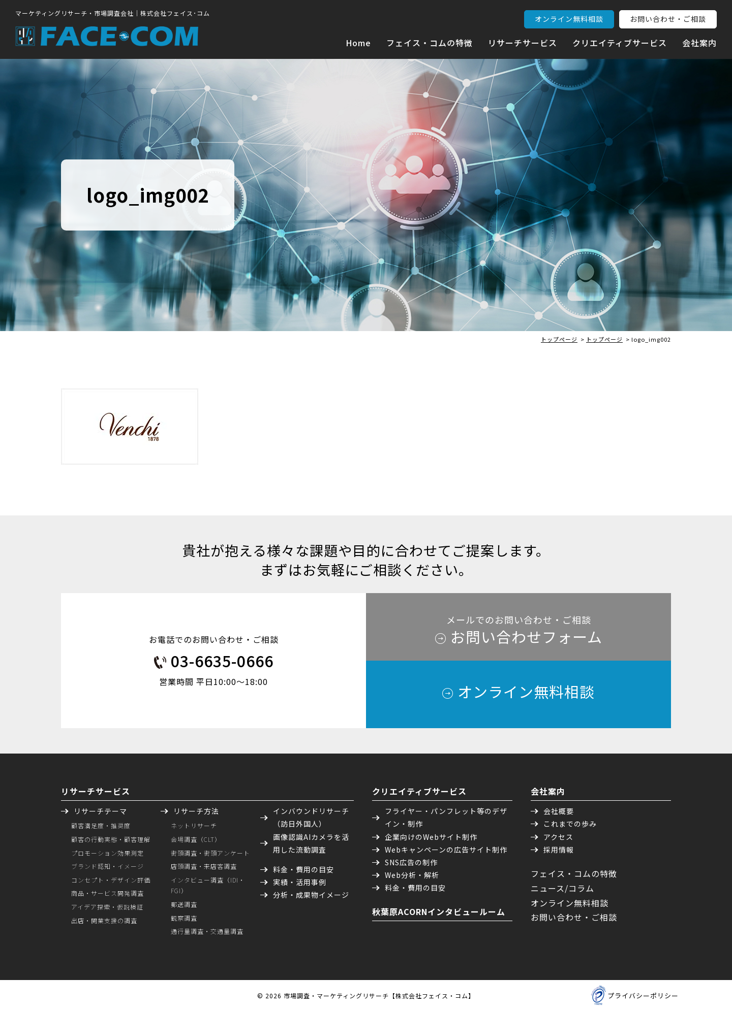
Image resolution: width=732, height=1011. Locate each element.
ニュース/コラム (562, 888)
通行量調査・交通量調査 (207, 931)
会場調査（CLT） (196, 839)
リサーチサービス (522, 43)
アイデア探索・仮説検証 (107, 906)
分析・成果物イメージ (311, 895)
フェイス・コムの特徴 (429, 43)
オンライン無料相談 (569, 19)
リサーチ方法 (196, 811)
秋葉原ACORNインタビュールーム (438, 911)
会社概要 (558, 811)
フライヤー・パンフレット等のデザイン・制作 (446, 817)
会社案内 (699, 43)
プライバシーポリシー (643, 995)
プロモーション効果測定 (107, 853)
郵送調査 (184, 904)
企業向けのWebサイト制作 (431, 837)
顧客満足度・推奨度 (101, 825)
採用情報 (558, 849)
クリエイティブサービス (619, 43)
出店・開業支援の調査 (104, 920)
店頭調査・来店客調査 (204, 866)
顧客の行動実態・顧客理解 (110, 839)
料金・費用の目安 (303, 869)
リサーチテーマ (100, 811)
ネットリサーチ (194, 825)
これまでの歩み (570, 824)
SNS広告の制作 (411, 862)
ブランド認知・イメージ (107, 866)
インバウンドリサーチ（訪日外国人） (311, 817)
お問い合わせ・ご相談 (668, 19)
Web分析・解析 (412, 875)
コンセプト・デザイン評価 (110, 879)
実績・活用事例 (299, 882)
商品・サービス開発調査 (107, 893)
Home (358, 43)
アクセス (558, 837)
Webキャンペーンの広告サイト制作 (446, 849)
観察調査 (184, 918)
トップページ (559, 339)
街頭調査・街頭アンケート (210, 853)
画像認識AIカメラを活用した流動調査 (311, 843)
